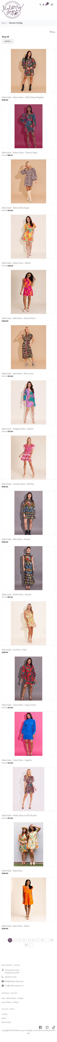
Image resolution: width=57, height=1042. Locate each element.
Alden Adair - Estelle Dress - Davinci (16, 594)
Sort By (7, 41)
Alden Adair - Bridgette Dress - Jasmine (17, 429)
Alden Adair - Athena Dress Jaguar (15, 208)
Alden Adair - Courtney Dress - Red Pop (18, 484)
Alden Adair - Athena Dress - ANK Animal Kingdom (23, 97)
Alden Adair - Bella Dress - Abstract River (18, 318)
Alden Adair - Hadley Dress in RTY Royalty (19, 815)
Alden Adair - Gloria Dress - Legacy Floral (19, 705)
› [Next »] (30, 945)
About (4, 1018)
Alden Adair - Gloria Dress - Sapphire (17, 760)
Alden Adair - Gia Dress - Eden (14, 650)
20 (26, 945)
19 (51, 940)
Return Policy (6, 1022)
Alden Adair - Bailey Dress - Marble (16, 263)
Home (4, 23)
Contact (4, 1014)
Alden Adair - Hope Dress (12, 871)
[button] (43, 4)
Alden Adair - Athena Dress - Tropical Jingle (19, 153)
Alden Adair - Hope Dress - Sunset (15, 926)
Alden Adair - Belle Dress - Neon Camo (17, 373)
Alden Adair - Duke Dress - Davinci (16, 539)
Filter (52, 32)
